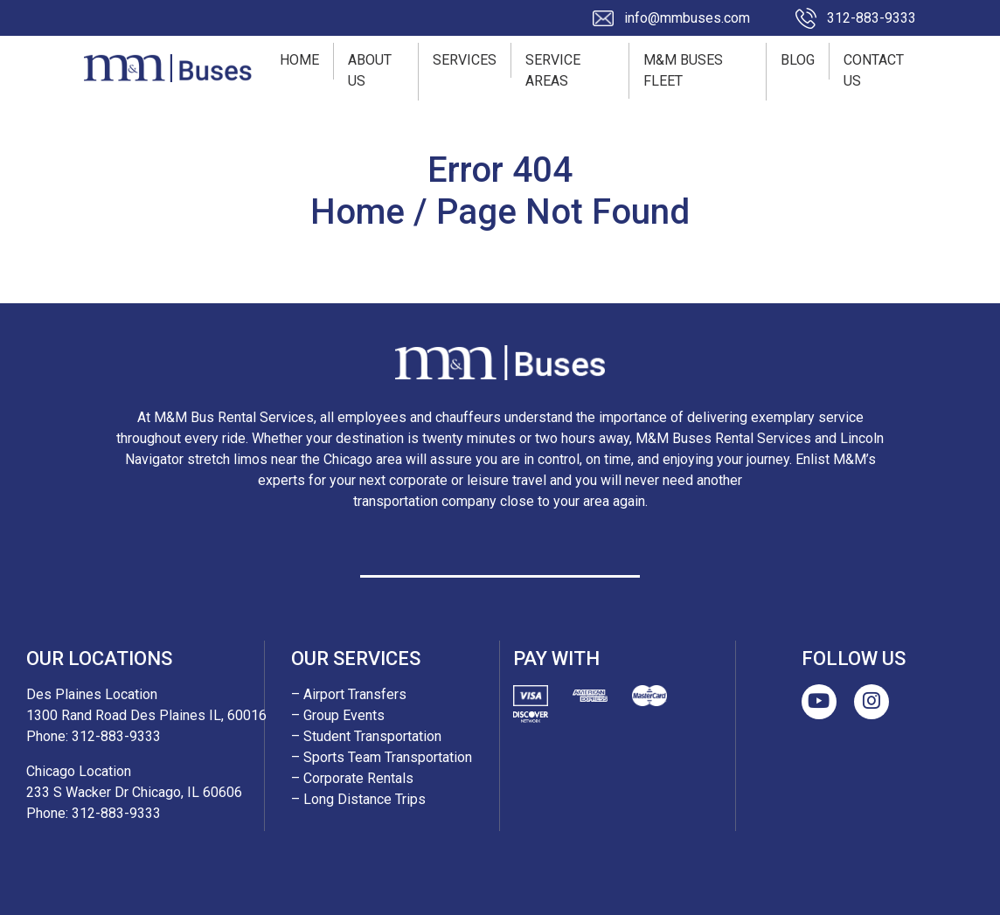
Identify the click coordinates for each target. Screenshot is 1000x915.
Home (299, 60)
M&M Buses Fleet (683, 70)
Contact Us (874, 70)
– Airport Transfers (348, 694)
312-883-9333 (871, 18)
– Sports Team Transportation (381, 757)
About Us (370, 70)
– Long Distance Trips (358, 799)
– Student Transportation (366, 736)
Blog (798, 60)
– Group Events (338, 715)
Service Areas (552, 70)
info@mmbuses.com (687, 18)
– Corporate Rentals (352, 778)
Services (465, 60)
